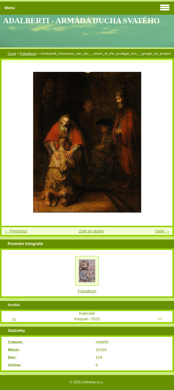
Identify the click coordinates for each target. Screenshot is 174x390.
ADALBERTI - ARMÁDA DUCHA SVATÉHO (81, 20)
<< (14, 319)
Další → (162, 231)
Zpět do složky (91, 231)
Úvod (12, 53)
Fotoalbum (28, 53)
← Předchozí (16, 231)
